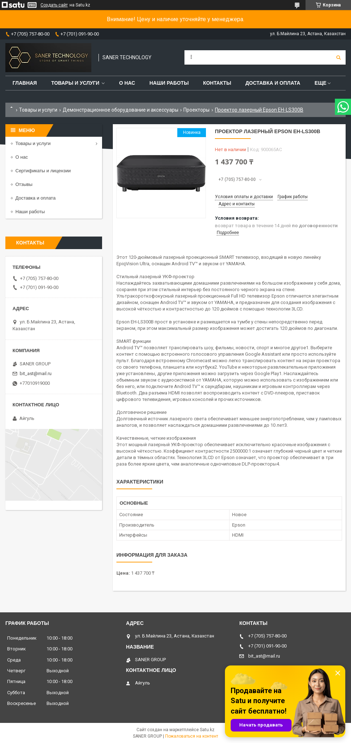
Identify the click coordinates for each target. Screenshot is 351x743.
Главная (25, 83)
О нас (127, 83)
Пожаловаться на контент (191, 736)
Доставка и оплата (272, 83)
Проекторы (196, 110)
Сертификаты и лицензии (43, 170)
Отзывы (24, 184)
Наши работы (169, 83)
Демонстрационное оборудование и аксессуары (120, 110)
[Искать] (338, 57)
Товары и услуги (75, 83)
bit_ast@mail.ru (36, 373)
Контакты (217, 83)
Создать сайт (54, 5)
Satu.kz (207, 729)
